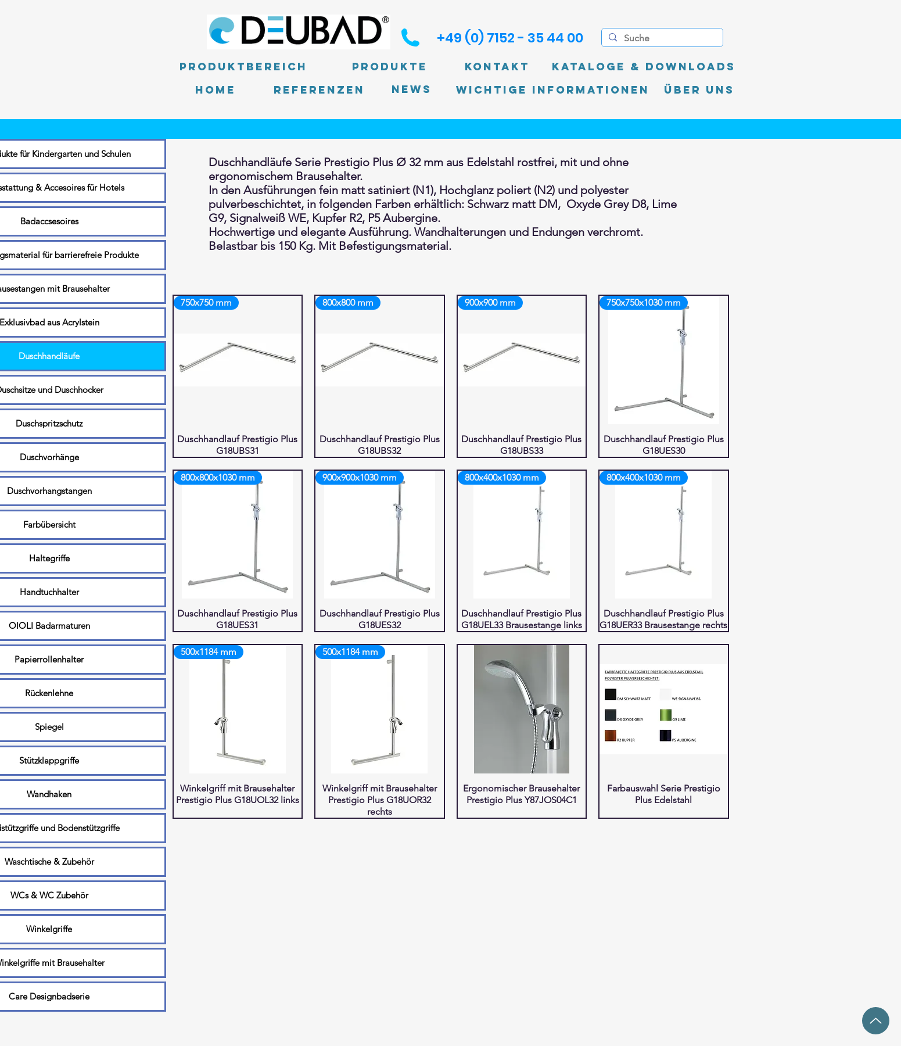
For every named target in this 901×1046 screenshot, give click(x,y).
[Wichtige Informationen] (552, 90)
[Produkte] (390, 66)
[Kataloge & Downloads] (643, 66)
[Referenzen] (319, 90)
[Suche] (661, 38)
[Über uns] (699, 90)
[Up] (875, 1020)
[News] (411, 89)
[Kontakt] (497, 66)
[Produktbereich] (243, 66)
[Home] (215, 90)
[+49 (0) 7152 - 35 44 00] (510, 37)
